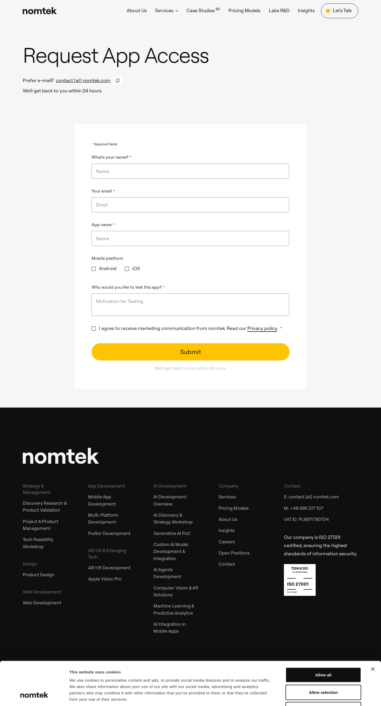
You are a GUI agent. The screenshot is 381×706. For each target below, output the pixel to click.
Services (227, 496)
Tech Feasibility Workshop (38, 543)
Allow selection (323, 654)
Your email (103, 191)
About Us (228, 519)
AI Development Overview (169, 500)
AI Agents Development (167, 573)
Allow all (323, 636)
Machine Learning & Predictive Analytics (173, 609)
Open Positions (234, 553)
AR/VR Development (109, 567)
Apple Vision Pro (104, 579)
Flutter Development (109, 533)
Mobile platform (107, 258)
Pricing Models (234, 508)
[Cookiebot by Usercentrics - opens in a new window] (34, 696)
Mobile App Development (102, 500)
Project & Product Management (40, 525)
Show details (277, 695)
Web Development (42, 602)
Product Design (38, 574)
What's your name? (111, 157)
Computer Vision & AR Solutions (175, 591)
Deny (323, 671)
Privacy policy (262, 328)
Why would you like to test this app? (128, 287)
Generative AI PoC (171, 533)
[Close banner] (373, 631)
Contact (227, 564)
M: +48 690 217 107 (303, 508)
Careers (227, 541)
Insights (226, 530)
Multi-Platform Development (103, 518)
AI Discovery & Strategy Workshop (173, 518)
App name (103, 224)
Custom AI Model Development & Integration (170, 551)
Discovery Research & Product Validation (45, 506)
